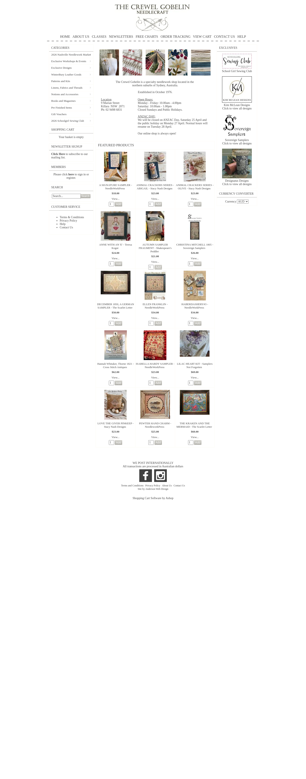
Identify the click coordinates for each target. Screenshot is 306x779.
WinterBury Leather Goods (66, 74)
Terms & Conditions (72, 217)
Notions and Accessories (64, 94)
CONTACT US (224, 36)
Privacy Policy (68, 220)
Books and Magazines (63, 100)
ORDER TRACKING (176, 36)
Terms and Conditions (132, 485)
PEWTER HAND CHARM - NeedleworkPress (155, 425)
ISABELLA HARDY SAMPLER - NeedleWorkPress (155, 365)
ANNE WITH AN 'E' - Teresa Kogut (115, 246)
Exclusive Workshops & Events (68, 61)
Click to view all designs (237, 108)
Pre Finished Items (61, 107)
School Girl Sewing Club (237, 71)
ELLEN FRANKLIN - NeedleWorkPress (155, 306)
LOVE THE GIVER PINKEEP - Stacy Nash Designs (116, 425)
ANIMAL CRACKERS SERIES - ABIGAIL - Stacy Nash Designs (155, 186)
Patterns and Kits (60, 81)
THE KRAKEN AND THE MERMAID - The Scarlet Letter (194, 425)
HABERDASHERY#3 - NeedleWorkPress (194, 306)
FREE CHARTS (147, 36)
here (71, 174)
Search (85, 196)
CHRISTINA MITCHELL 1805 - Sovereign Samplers (194, 246)
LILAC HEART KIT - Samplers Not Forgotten (194, 365)
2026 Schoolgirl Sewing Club (67, 120)
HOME (65, 36)
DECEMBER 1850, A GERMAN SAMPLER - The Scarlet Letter (115, 306)
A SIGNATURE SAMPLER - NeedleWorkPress (115, 186)
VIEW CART (202, 36)
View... (116, 198)
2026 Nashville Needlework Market (71, 54)
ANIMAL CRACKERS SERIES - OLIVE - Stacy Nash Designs (195, 186)
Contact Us (66, 227)
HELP (153, 38)
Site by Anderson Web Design (153, 488)
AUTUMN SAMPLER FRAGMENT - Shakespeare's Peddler (155, 248)
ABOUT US (80, 36)
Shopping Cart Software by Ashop (153, 498)
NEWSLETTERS (121, 36)
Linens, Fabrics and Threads (66, 87)
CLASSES (99, 36)
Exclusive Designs (61, 67)
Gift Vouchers (59, 114)
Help (62, 224)
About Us (167, 485)
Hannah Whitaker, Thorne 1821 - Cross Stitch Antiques (115, 365)
